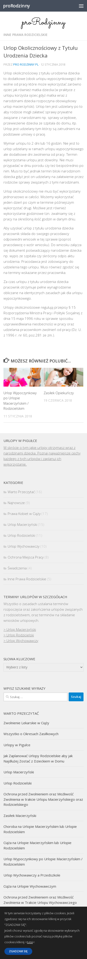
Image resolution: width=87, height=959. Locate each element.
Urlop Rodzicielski (21, 535)
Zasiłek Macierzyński (19, 815)
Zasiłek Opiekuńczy (59, 393)
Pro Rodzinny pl (26, 64)
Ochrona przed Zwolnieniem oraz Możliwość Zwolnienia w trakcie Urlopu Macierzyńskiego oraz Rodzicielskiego (43, 799)
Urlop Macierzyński (22, 524)
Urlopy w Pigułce (16, 745)
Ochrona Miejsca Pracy (26, 557)
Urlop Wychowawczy (23, 546)
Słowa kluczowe (19, 659)
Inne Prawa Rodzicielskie (25, 34)
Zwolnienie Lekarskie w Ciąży (26, 723)
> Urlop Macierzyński (19, 629)
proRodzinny (16, 6)
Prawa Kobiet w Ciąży (24, 513)
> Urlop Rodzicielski (18, 635)
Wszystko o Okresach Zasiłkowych (30, 733)
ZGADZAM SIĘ (18, 951)
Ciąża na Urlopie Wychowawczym (29, 886)
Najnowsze (16, 502)
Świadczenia (17, 568)
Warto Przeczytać (21, 491)
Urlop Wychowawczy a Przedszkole (31, 875)
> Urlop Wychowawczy (20, 640)
